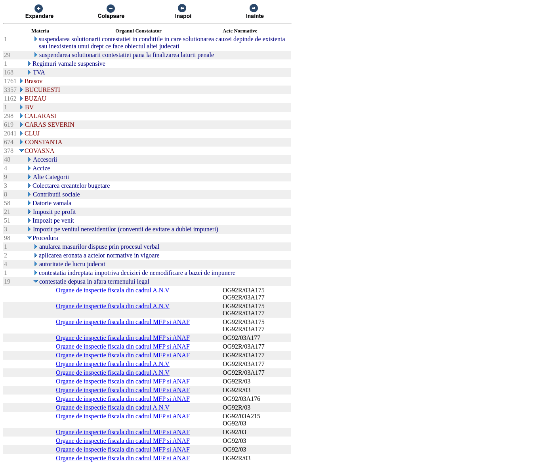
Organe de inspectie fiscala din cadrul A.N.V (113, 290)
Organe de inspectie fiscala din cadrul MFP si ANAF (123, 321)
